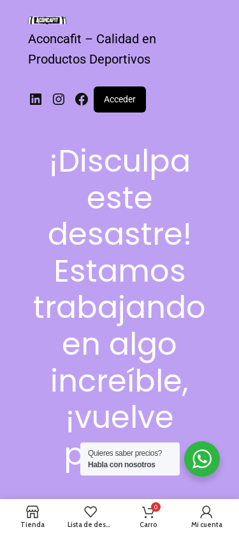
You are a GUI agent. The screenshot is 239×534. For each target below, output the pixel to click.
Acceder (120, 99)
